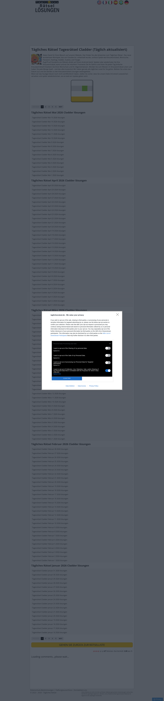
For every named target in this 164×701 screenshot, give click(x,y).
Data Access (82, 386)
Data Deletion (70, 386)
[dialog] (82, 350)
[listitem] (82, 343)
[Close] (118, 315)
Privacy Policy (93, 386)
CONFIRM (67, 378)
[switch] (108, 348)
